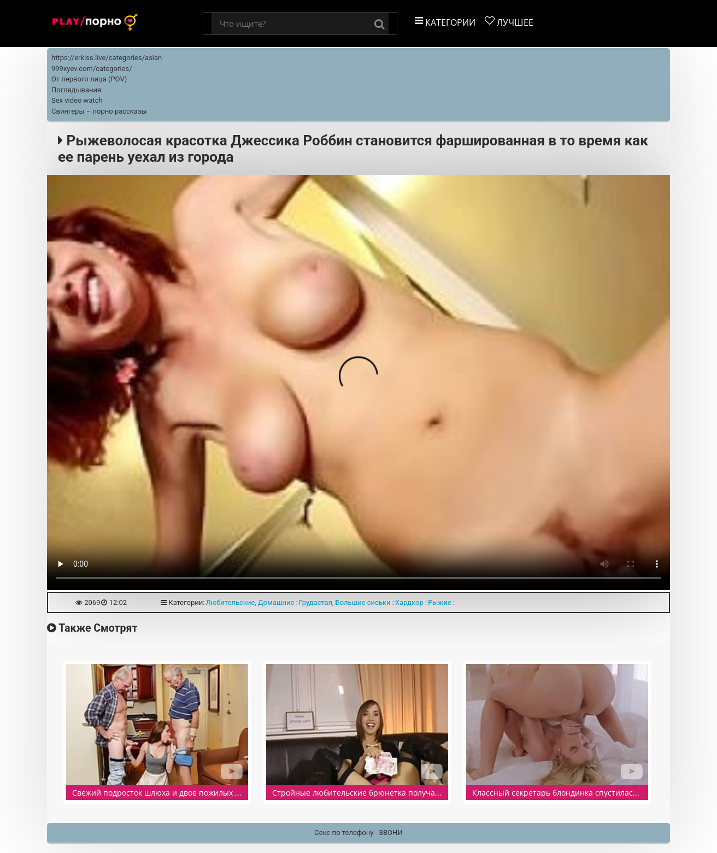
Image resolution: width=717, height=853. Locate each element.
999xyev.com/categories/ (91, 68)
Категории (445, 22)
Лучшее (509, 22)
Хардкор (409, 602)
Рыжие (439, 602)
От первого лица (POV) (89, 79)
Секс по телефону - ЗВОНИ (358, 832)
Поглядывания (76, 90)
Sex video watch (77, 100)
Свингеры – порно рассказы (99, 111)
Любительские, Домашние (249, 602)
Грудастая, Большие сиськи (345, 602)
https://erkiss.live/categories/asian (106, 58)
